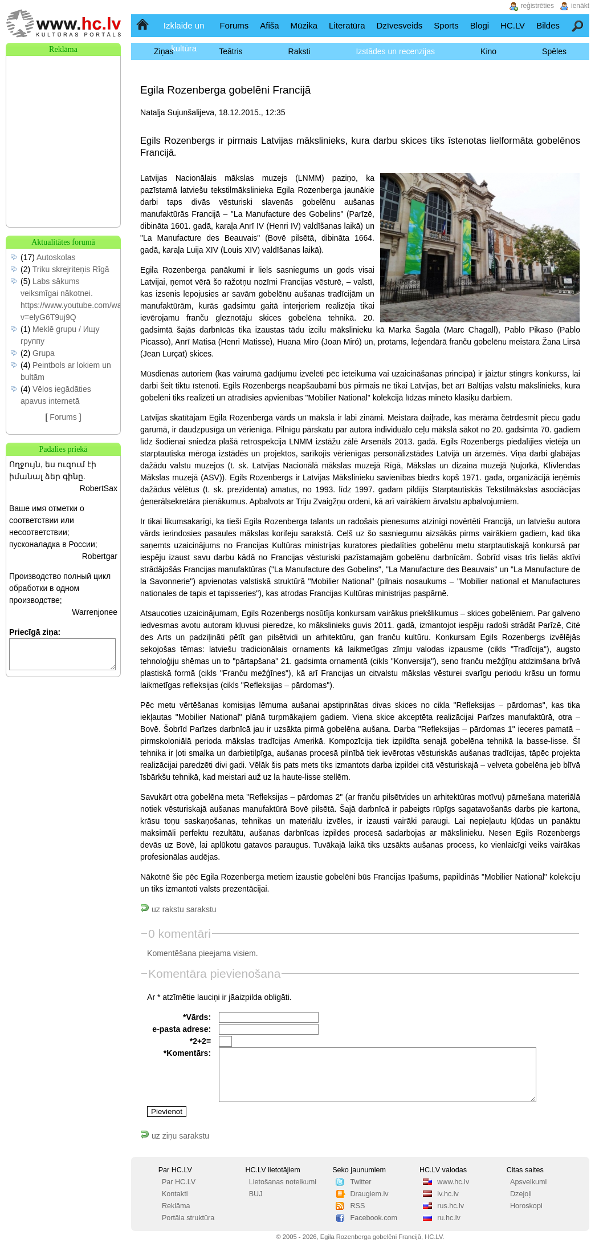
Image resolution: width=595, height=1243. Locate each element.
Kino (488, 51)
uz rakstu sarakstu (178, 909)
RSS (357, 1206)
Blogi (479, 25)
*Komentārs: (187, 1053)
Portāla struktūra (188, 1218)
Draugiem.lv (369, 1194)
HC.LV (512, 25)
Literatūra (347, 25)
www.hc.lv (453, 1182)
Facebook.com (373, 1218)
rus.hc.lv (450, 1206)
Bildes (548, 25)
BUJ (256, 1194)
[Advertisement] (63, 113)
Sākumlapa (143, 25)
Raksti (299, 51)
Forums (233, 25)
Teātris (230, 51)
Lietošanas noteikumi (282, 1182)
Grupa (43, 353)
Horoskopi (526, 1206)
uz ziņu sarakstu (174, 1135)
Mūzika (304, 25)
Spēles (554, 51)
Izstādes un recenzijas (395, 51)
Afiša (269, 25)
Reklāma (176, 1206)
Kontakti (175, 1194)
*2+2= (200, 1041)
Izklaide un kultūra (184, 37)
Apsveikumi (528, 1182)
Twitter (360, 1182)
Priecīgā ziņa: (34, 632)
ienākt (580, 6)
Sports (446, 25)
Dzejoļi (521, 1194)
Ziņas (163, 51)
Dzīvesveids (399, 25)
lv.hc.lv (448, 1194)
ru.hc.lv (448, 1218)
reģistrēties (537, 6)
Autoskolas (55, 257)
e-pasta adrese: (181, 1029)
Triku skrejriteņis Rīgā (70, 269)
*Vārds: (197, 1017)
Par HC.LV (178, 1182)
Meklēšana (578, 25)
